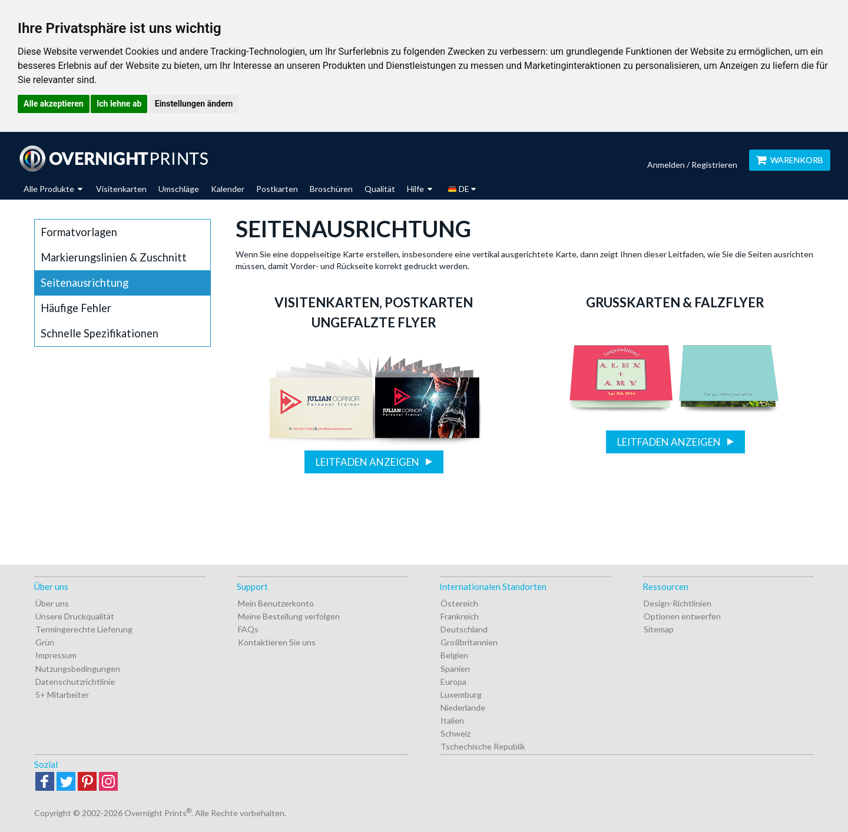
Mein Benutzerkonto (276, 603)
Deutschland (464, 629)
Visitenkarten (121, 189)
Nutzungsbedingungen (77, 669)
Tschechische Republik (482, 746)
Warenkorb (789, 160)
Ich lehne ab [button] (119, 103)
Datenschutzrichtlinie (75, 682)
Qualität (380, 189)
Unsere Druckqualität (74, 616)
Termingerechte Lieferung (83, 629)
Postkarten (277, 189)
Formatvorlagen (79, 232)
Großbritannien (469, 642)
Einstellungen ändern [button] (194, 103)
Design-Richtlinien (677, 603)
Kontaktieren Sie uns (277, 642)
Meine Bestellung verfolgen (289, 616)
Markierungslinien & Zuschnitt (114, 257)
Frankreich (459, 616)
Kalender (227, 189)
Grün (44, 642)
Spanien (455, 669)
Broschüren (331, 189)
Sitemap (659, 629)
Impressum (56, 655)
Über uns (52, 603)
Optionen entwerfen (682, 616)
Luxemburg (461, 695)
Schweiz (455, 733)
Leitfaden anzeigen (368, 462)
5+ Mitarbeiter (62, 695)
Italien (452, 720)
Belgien (454, 655)
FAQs (248, 629)
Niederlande (462, 707)
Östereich (459, 603)
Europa (453, 682)
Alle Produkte (53, 189)
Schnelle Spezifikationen (99, 333)
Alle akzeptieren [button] (54, 103)
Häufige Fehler (76, 307)
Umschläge (178, 189)
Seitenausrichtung (84, 282)
